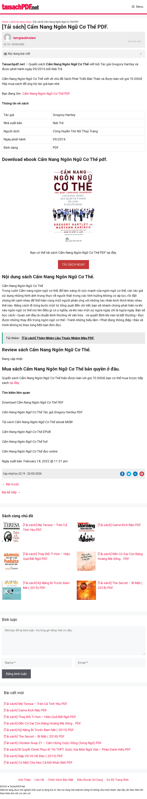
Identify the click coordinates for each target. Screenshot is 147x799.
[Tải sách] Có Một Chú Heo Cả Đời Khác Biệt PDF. (38, 762)
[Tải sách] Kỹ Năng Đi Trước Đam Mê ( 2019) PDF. (39, 730)
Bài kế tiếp (9, 492)
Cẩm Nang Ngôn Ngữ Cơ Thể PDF (46, 93)
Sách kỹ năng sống (21, 22)
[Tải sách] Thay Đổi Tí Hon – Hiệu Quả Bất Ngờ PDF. (40, 717)
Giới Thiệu (24, 780)
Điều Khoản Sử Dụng (90, 780)
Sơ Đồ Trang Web (118, 780)
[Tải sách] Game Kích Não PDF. (119, 525)
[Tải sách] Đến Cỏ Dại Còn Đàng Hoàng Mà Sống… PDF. (42, 723)
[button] (73, 264)
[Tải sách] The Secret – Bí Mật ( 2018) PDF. (34, 736)
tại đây (14, 383)
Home (5, 22)
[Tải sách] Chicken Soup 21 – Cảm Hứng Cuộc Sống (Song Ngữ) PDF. (53, 743)
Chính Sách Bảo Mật (60, 780)
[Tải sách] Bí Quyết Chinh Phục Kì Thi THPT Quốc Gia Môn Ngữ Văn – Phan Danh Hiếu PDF (67, 749)
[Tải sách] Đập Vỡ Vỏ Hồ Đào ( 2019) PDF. (33, 756)
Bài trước (12, 484)
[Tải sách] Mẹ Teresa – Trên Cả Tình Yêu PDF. (36, 704)
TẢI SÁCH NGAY (73, 264)
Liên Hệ (39, 780)
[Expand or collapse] (140, 53)
